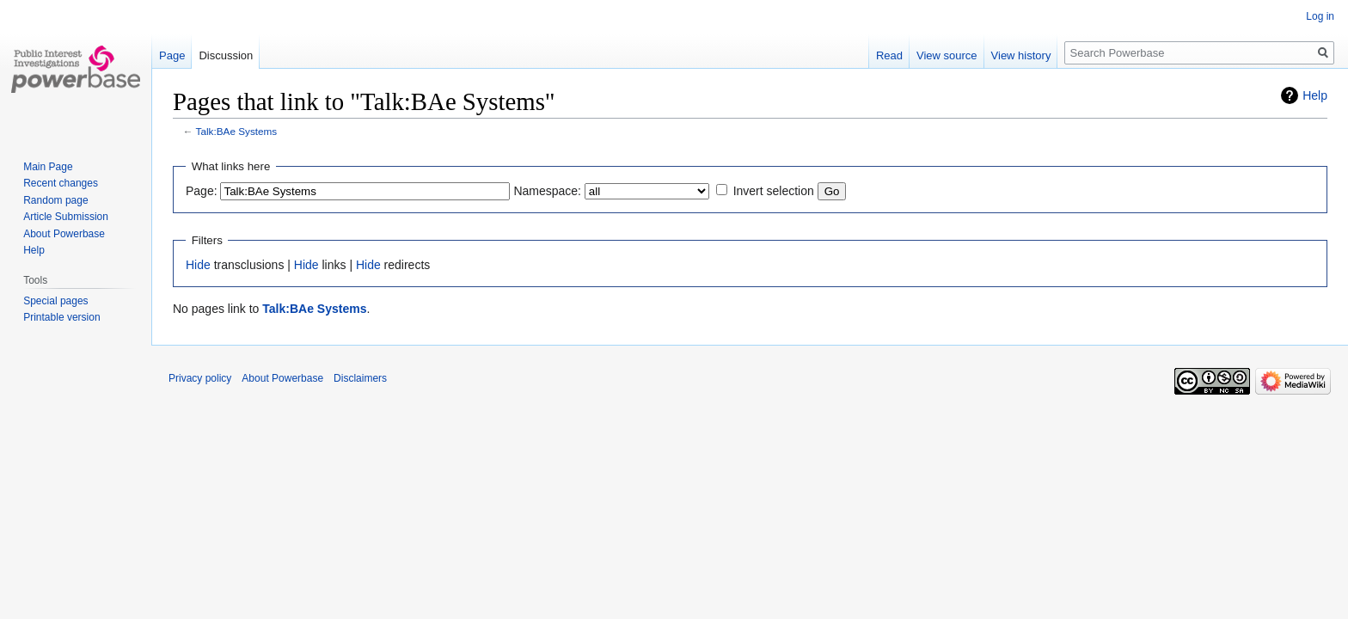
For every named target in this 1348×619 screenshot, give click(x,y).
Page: (202, 191)
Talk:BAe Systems (237, 131)
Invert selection (773, 191)
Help (1314, 95)
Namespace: (547, 191)
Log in (1320, 16)
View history (1021, 55)
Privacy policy (199, 378)
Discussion (226, 55)
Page (172, 55)
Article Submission (65, 217)
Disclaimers (360, 378)
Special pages (55, 301)
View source (946, 55)
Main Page (47, 167)
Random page (55, 200)
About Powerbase (64, 234)
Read (889, 55)
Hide (198, 265)
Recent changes (60, 183)
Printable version (61, 317)
